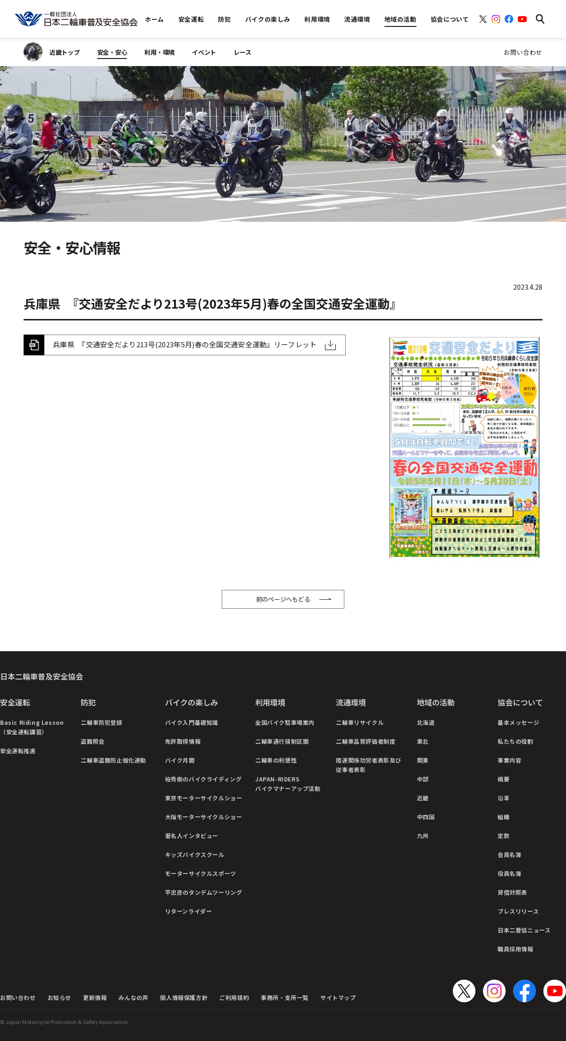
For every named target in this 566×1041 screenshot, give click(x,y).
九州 (423, 835)
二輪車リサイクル (359, 722)
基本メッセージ (518, 722)
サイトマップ (338, 997)
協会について (520, 702)
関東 (423, 760)
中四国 (426, 817)
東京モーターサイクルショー (203, 798)
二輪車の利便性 (276, 760)
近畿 (423, 798)
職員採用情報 (515, 949)
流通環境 (351, 702)
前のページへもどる (283, 599)
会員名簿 (509, 854)
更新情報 (95, 997)
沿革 (503, 798)
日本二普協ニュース (524, 930)
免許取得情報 (183, 741)
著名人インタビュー (191, 835)
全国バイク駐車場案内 (285, 722)
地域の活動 (436, 702)
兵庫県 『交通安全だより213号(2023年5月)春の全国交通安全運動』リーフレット (185, 344)
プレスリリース (518, 911)
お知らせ (59, 997)
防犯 (88, 702)
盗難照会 (92, 741)
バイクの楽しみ (191, 702)
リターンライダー (188, 911)
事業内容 (509, 760)
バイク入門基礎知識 (191, 722)
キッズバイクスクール (195, 854)
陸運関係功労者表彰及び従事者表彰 (368, 764)
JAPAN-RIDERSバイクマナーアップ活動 (288, 783)
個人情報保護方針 (184, 997)
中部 (423, 779)
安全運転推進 (18, 751)
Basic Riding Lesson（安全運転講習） (32, 727)
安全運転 (15, 702)
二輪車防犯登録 (101, 722)
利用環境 (270, 702)
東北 (423, 741)
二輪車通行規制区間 (281, 741)
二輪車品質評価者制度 (365, 741)
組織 (503, 817)
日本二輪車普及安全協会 (41, 676)
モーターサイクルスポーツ (200, 873)
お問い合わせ (523, 52)
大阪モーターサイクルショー (203, 817)
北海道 (426, 722)
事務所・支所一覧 (284, 997)
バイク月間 (180, 760)
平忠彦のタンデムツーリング (203, 892)
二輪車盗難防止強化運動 (113, 760)
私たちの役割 (515, 741)
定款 (503, 835)
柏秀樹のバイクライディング (203, 779)
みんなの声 (133, 997)
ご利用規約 (234, 997)
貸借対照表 (512, 892)
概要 (503, 779)
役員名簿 (509, 873)
